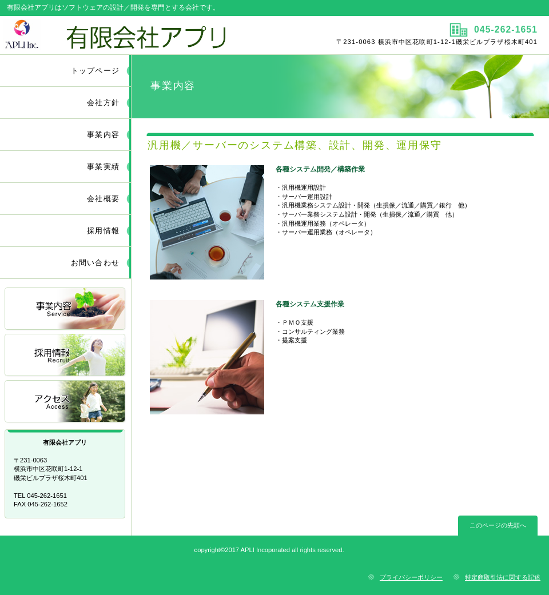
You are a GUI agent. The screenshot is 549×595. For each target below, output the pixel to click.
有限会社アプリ (136, 34)
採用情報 (66, 356)
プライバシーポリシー (411, 577)
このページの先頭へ (498, 525)
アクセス (66, 402)
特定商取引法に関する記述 (502, 577)
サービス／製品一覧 (66, 309)
